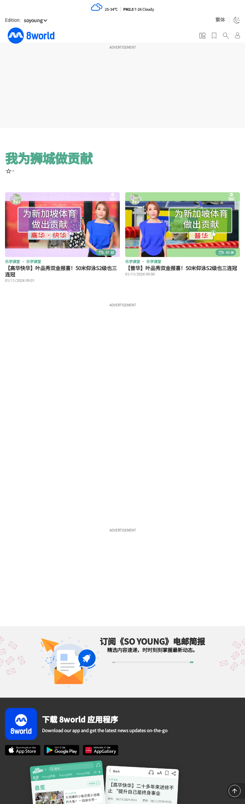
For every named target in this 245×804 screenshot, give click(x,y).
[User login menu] (237, 35)
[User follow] (17, 175)
